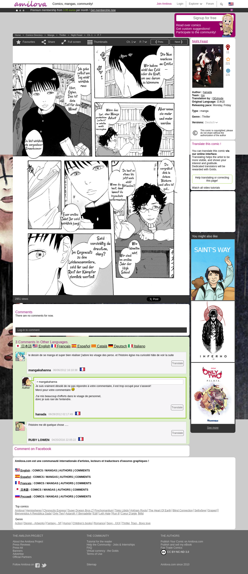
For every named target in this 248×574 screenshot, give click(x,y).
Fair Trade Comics (171, 547)
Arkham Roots (138, 510)
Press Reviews (21, 544)
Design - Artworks (34, 523)
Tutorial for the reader (99, 541)
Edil (95, 513)
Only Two (58, 513)
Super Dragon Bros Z (80, 510)
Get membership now (103, 10)
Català (99, 346)
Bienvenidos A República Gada (33, 513)
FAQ (89, 547)
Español (81, 346)
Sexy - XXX (113, 523)
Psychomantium (104, 510)
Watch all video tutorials (206, 187)
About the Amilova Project (28, 541)
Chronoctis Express (54, 510)
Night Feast (76, 35)
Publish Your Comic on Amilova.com (182, 541)
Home (18, 35)
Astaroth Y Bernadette (78, 513)
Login (180, 3)
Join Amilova (164, 3)
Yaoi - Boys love (141, 523)
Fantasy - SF (54, 523)
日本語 (23, 346)
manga (50, 35)
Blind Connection (183, 510)
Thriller (62, 35)
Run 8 (115, 513)
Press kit (18, 547)
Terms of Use (94, 553)
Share (51, 41)
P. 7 (99, 35)
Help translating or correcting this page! (212, 179)
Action (18, 523)
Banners (18, 550)
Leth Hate (104, 513)
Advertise (18, 553)
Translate (177, 363)
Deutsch (117, 346)
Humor (67, 523)
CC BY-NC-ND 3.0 (175, 552)
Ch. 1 (90, 35)
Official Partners (22, 557)
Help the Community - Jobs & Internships (111, 544)
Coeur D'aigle (129, 513)
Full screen (74, 41)
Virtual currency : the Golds (103, 550)
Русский (23, 496)
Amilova (20, 510)
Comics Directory (34, 35)
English (41, 346)
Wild (141, 513)
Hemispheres (34, 510)
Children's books (82, 523)
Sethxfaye (200, 510)
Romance (99, 523)
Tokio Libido (122, 510)
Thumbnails (100, 41)
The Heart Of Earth (160, 510)
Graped (212, 510)
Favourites (29, 41)
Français (61, 346)
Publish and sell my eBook (176, 544)
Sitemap (92, 564)
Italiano (136, 346)
